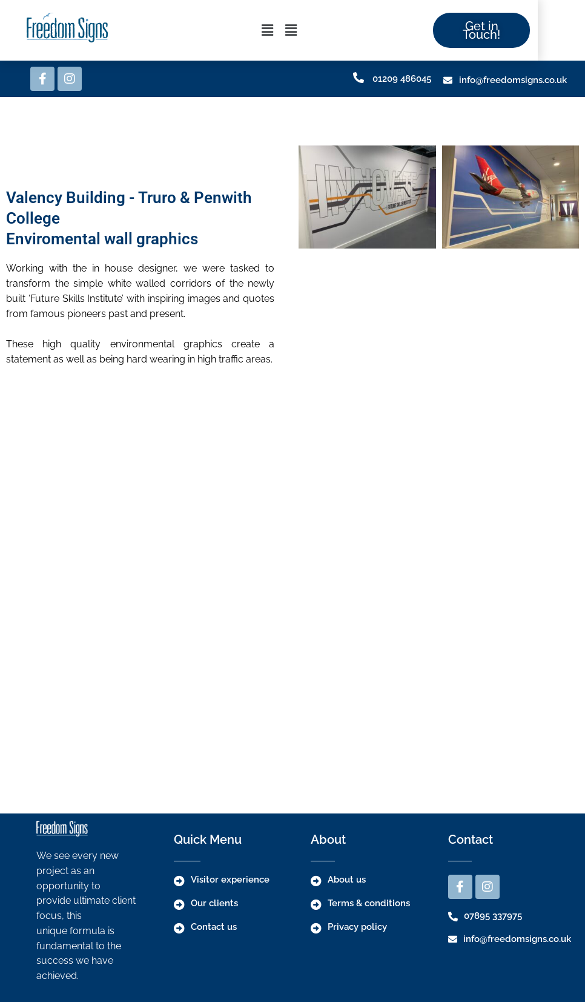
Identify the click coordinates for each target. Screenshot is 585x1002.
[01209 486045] (358, 77)
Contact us (214, 926)
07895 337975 (493, 915)
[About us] (316, 880)
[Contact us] (179, 928)
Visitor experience (230, 879)
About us (347, 879)
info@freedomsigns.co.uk (513, 80)
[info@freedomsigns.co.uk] (447, 80)
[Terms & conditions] (316, 904)
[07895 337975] (453, 916)
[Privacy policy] (316, 928)
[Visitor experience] (179, 880)
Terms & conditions (369, 903)
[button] (290, 30)
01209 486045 (401, 78)
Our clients (214, 903)
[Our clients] (179, 904)
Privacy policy (357, 926)
